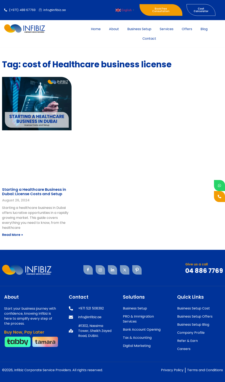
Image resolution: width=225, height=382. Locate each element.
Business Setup (139, 29)
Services (166, 29)
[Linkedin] (112, 270)
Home (96, 29)
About (114, 29)
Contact (149, 38)
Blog (204, 29)
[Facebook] (88, 270)
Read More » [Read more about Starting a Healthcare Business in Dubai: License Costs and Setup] (12, 234)
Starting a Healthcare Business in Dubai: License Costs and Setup (34, 192)
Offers (187, 29)
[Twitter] (124, 270)
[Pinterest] (137, 270)
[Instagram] (100, 270)
